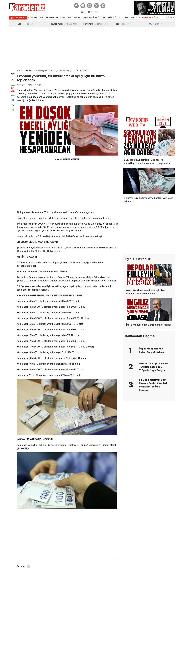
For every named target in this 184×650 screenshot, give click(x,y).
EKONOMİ (53, 17)
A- (12, 80)
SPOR (62, 17)
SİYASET (125, 17)
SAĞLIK (98, 17)
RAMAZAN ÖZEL (150, 17)
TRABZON (43, 17)
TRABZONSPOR (73, 17)
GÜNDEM (32, 17)
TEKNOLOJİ (88, 17)
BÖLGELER (136, 17)
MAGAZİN (107, 17)
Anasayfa (20, 70)
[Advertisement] (92, 48)
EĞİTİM (116, 17)
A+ (13, 73)
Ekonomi (29, 70)
